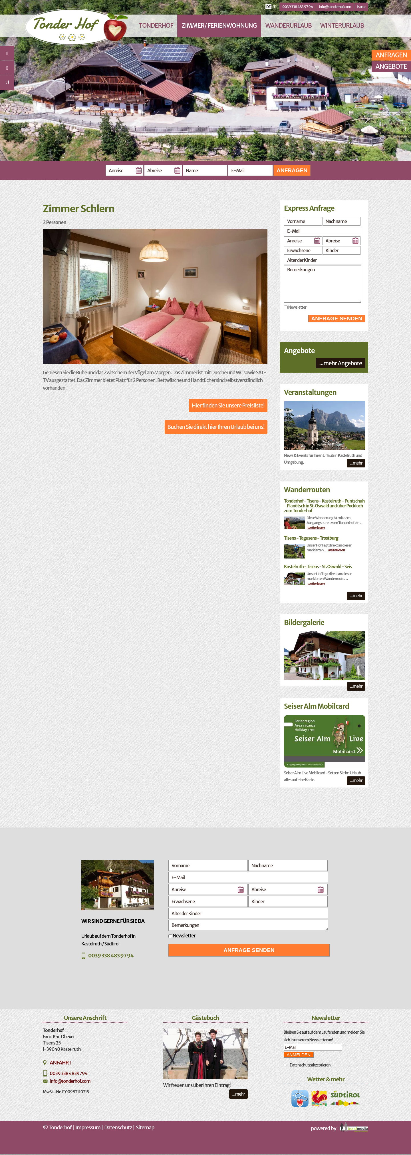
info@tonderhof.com (335, 6)
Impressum (87, 1127)
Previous (50, 90)
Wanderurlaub (288, 25)
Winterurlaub (342, 25)
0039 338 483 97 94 (297, 6)
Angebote (391, 67)
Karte (361, 6)
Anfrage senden (336, 319)
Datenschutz (118, 1127)
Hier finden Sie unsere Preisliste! (228, 405)
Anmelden (299, 1054)
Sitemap (145, 1127)
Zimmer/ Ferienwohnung (219, 25)
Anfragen (292, 170)
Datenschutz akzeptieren (310, 1065)
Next (369, 90)
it (274, 6)
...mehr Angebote (340, 363)
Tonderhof (156, 25)
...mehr (356, 463)
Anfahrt (61, 1062)
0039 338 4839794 (68, 1073)
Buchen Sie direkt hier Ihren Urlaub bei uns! (216, 426)
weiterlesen (316, 527)
